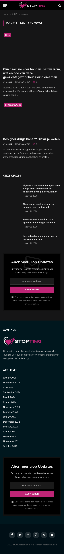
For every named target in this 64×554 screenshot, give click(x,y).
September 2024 (12, 392)
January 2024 (9, 402)
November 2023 (11, 407)
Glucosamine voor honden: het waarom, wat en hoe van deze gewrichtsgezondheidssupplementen (32, 73)
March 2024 (9, 397)
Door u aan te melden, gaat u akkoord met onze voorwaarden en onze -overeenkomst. (32, 300)
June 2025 (8, 387)
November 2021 (11, 441)
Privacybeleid (44, 301)
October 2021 (10, 446)
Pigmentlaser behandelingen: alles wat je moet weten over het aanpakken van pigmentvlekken (41, 188)
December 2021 (11, 436)
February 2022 (10, 426)
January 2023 (9, 417)
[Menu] (5, 5)
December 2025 (11, 382)
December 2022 (11, 421)
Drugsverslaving (13, 105)
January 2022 (9, 431)
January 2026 (9, 377)
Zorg (7, 35)
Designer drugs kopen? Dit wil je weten (31, 139)
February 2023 (10, 412)
